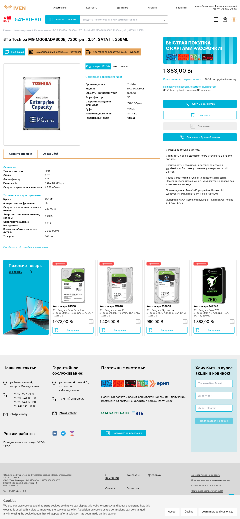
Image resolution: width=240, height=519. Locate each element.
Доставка (122, 7)
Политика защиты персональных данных (210, 480)
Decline (188, 511)
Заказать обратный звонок (200, 137)
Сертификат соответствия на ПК (207, 491)
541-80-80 (22, 19)
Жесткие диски (42, 30)
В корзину (200, 115)
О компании (59, 7)
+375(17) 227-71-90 (22, 394)
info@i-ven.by (19, 414)
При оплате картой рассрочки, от (183, 79)
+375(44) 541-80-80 (23, 406)
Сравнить (200, 126)
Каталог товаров (62, 19)
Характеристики (20, 153)
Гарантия (181, 7)
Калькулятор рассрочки (123, 433)
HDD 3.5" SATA (59, 30)
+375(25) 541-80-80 (23, 402)
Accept (172, 511)
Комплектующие (23, 30)
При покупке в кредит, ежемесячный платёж (189, 86)
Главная (7, 30)
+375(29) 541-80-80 (23, 398)
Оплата (152, 7)
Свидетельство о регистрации (206, 485)
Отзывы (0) (50, 153)
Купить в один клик (200, 104)
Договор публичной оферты (205, 475)
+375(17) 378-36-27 (71, 398)
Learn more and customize (217, 511)
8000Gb (73, 30)
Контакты (91, 7)
